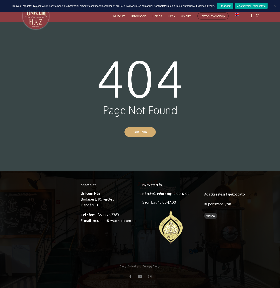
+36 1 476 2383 (107, 215)
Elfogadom (225, 5)
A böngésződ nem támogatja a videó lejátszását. (47, 195)
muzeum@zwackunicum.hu (114, 220)
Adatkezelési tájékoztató (224, 194)
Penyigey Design (151, 266)
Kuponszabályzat (218, 204)
